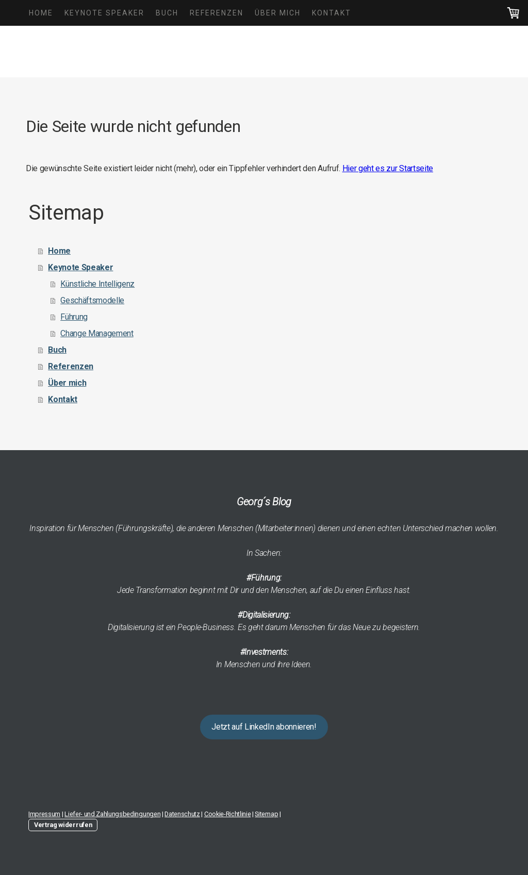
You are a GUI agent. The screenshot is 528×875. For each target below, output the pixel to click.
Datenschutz (182, 814)
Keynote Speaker (104, 13)
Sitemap (266, 814)
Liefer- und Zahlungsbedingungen (112, 814)
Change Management (97, 333)
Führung (74, 317)
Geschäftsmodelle (92, 300)
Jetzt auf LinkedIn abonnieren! (263, 727)
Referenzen (216, 13)
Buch (167, 13)
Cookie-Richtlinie (227, 814)
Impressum (44, 814)
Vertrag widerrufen (63, 825)
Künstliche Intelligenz (97, 284)
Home (41, 13)
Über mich (278, 13)
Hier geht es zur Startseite (387, 168)
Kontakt (331, 13)
